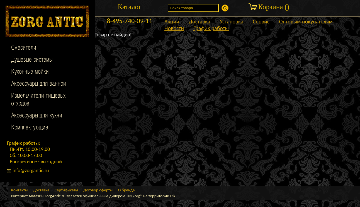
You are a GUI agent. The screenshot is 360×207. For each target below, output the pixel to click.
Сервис (261, 21)
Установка (232, 21)
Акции (171, 21)
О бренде (126, 189)
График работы (211, 28)
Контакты (19, 189)
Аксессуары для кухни (36, 115)
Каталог (130, 7)
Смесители (23, 48)
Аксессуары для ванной (38, 84)
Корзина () (273, 7)
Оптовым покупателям (305, 21)
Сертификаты (66, 189)
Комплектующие (29, 127)
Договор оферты (98, 189)
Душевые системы (31, 60)
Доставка (199, 21)
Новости (174, 28)
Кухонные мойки (30, 72)
